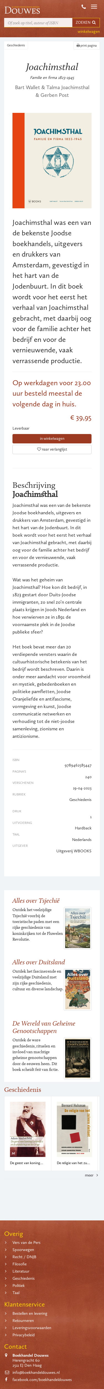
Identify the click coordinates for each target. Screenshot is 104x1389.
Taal (15, 1292)
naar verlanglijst (52, 449)
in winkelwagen (52, 438)
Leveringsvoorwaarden (31, 1327)
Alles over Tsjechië (36, 900)
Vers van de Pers (26, 1242)
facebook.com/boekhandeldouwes (42, 1379)
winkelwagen (89, 31)
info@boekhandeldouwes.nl (36, 1372)
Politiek (18, 1285)
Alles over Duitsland (38, 962)
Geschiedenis (16, 45)
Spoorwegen (23, 1249)
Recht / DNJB (24, 1256)
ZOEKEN (86, 22)
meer (92, 1175)
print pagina (87, 45)
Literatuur (20, 1271)
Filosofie (19, 1264)
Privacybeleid (23, 1334)
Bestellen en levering (29, 1313)
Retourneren (23, 1320)
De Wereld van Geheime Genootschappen (43, 1026)
